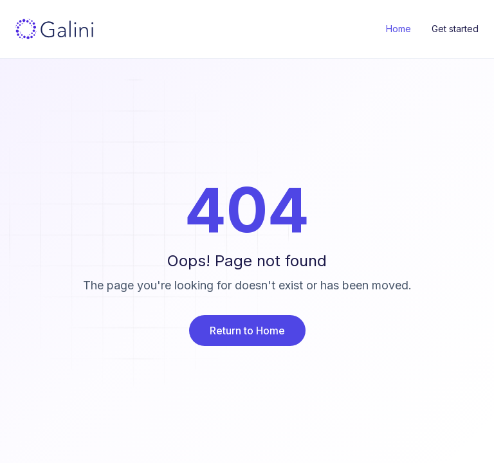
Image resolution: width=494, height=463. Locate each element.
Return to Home (247, 330)
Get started (455, 28)
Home (398, 28)
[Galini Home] (54, 29)
